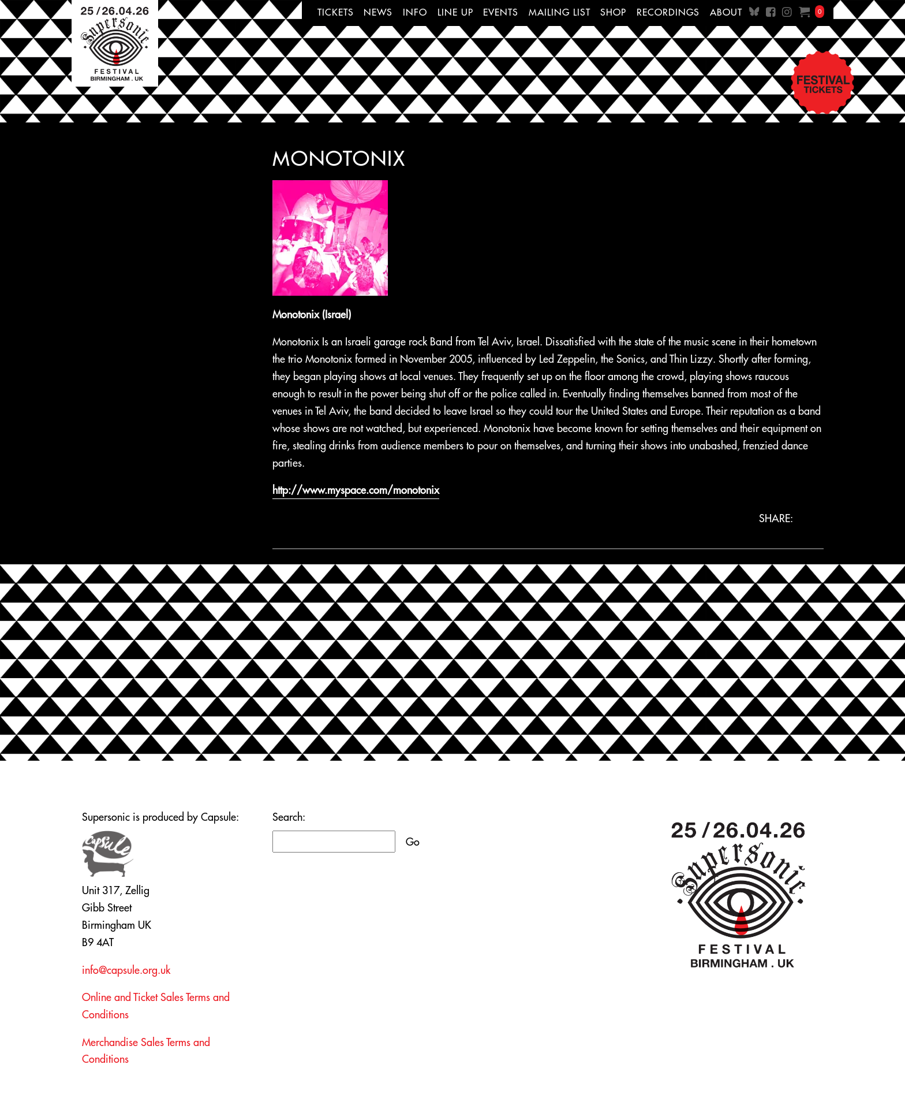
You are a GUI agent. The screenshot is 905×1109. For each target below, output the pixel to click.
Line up (455, 12)
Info (415, 12)
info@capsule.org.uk (126, 970)
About (726, 12)
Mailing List (559, 12)
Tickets (335, 12)
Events (500, 12)
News (378, 12)
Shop (613, 12)
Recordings (668, 12)
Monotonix (339, 158)
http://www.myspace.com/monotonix (355, 490)
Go (413, 842)
